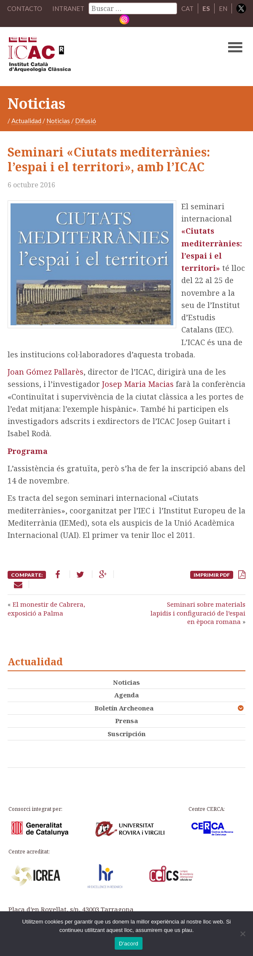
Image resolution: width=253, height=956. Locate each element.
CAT (187, 8)
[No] (242, 933)
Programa (28, 451)
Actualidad (26, 120)
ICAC (101, 56)
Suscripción (126, 733)
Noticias (58, 120)
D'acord (128, 943)
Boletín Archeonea (123, 708)
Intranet (68, 8)
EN (223, 8)
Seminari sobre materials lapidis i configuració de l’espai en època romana (198, 613)
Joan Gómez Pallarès (45, 372)
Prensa (126, 720)
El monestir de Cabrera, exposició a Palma (46, 608)
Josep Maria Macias (137, 384)
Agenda (126, 695)
